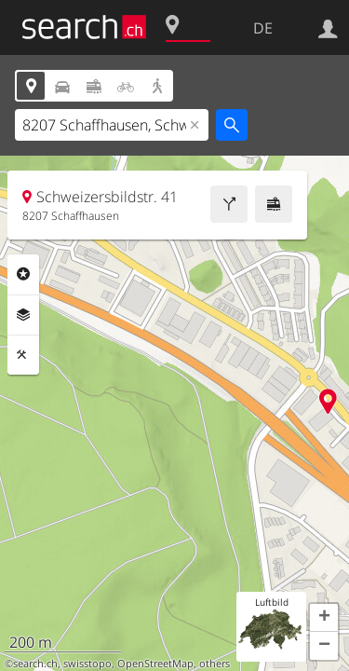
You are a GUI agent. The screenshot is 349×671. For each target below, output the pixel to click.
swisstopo (87, 663)
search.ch (35, 663)
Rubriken (23, 274)
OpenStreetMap (155, 663)
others (214, 663)
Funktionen (23, 355)
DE (263, 28)
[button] (324, 618)
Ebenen (23, 315)
